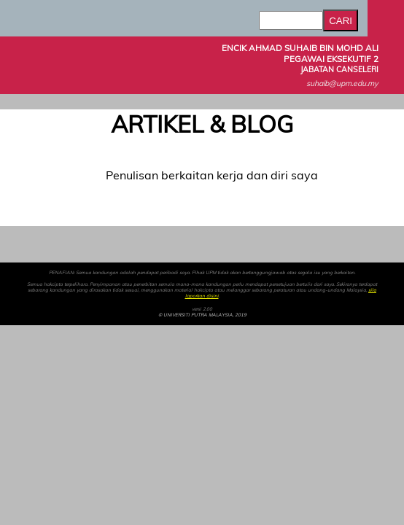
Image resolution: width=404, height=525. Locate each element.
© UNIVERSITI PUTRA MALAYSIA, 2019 (202, 315)
